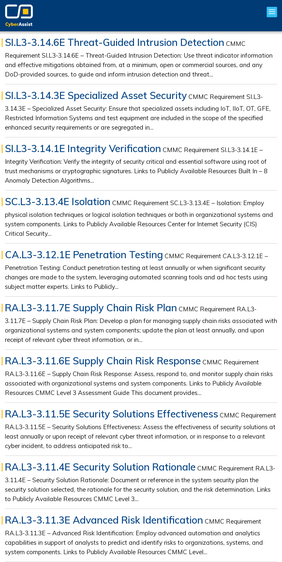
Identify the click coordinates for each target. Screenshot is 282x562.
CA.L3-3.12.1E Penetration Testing (84, 254)
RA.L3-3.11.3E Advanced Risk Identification (104, 520)
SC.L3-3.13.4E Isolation (58, 201)
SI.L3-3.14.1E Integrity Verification (83, 148)
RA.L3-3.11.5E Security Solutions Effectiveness (111, 414)
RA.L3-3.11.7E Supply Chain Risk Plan (91, 308)
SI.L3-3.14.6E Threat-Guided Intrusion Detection (114, 42)
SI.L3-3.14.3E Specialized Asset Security (96, 95)
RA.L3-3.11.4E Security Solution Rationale (100, 467)
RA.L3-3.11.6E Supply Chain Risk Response (103, 361)
